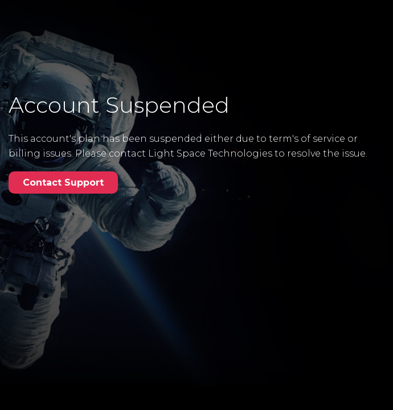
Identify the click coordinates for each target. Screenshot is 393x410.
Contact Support (63, 182)
